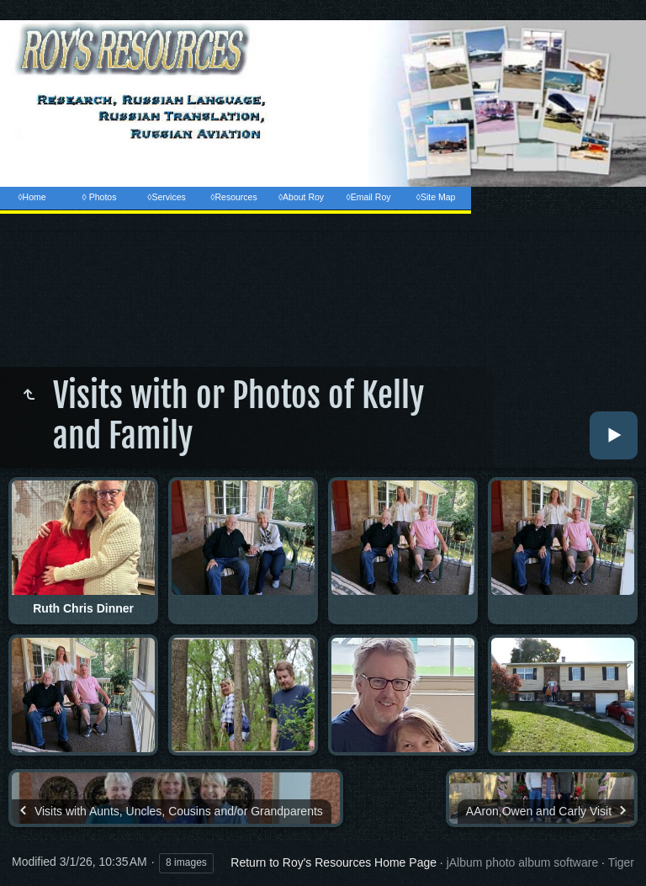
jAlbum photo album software (523, 862)
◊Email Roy (368, 197)
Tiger (621, 862)
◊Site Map (436, 197)
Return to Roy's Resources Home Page (333, 862)
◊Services (166, 197)
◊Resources (233, 197)
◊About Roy (301, 197)
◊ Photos (99, 197)
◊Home (31, 197)
